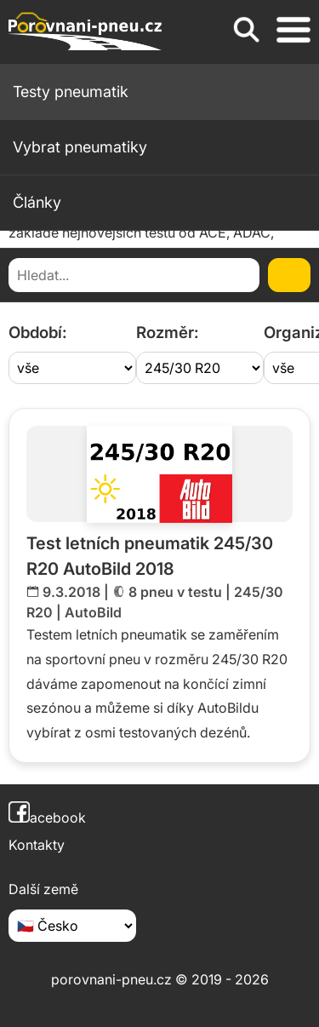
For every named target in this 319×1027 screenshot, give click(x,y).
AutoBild (93, 612)
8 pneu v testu (175, 591)
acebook (47, 817)
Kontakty (37, 844)
